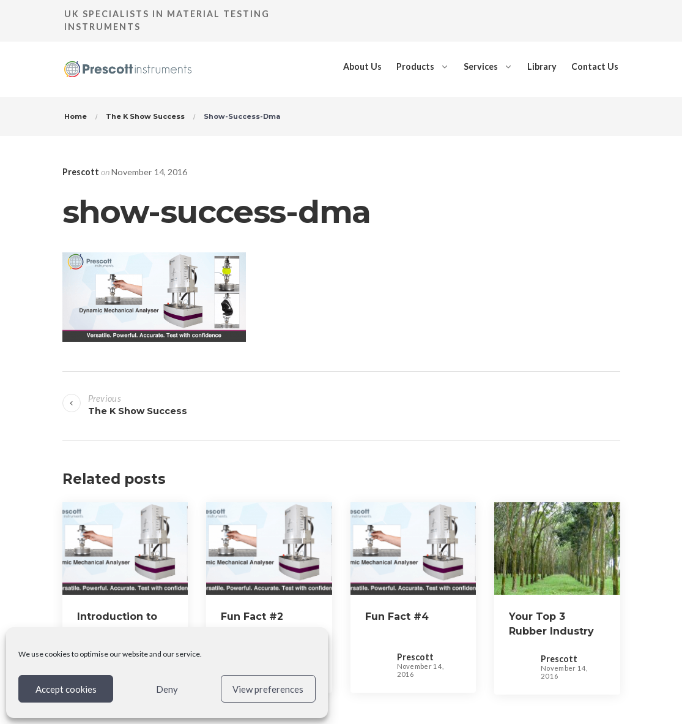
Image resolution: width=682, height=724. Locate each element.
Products (415, 66)
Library (542, 66)
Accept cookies (66, 689)
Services (481, 66)
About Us (362, 66)
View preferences (267, 689)
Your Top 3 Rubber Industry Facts (551, 631)
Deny (167, 689)
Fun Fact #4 (397, 616)
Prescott (80, 172)
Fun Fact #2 (252, 616)
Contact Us (594, 66)
